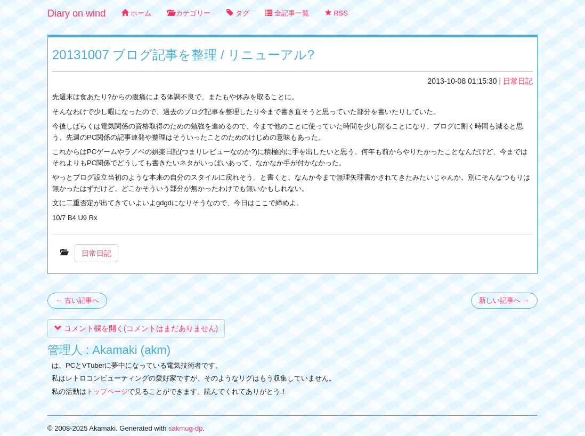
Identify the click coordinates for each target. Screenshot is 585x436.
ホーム (136, 13)
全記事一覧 (287, 13)
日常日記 (518, 81)
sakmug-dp (185, 428)
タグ (237, 13)
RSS (336, 13)
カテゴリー (189, 13)
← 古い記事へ (77, 300)
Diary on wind (76, 13)
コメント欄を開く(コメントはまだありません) (136, 328)
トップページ (107, 391)
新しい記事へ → (504, 300)
